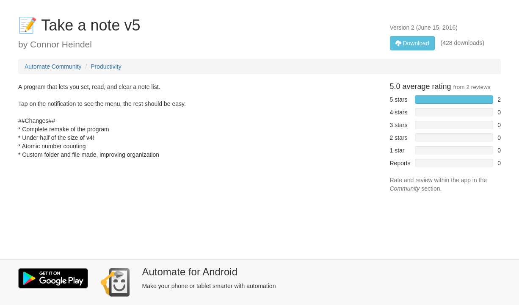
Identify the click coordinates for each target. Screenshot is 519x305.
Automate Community (53, 66)
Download (412, 43)
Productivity (106, 66)
